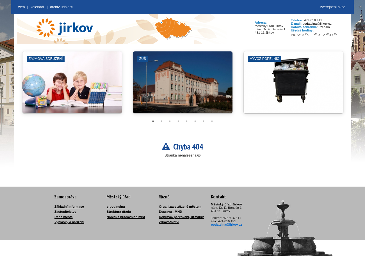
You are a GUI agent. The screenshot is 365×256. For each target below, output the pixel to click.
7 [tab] (203, 121)
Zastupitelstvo (65, 211)
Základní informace (69, 206)
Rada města (63, 217)
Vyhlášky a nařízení (69, 222)
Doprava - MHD (170, 211)
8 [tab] (212, 121)
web (21, 7)
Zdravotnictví (169, 222)
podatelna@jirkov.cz (317, 23)
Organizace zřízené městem (180, 206)
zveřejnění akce (332, 7)
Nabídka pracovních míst (126, 217)
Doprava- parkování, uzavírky (181, 217)
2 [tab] (161, 121)
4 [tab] (178, 121)
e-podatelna (116, 206)
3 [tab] (170, 121)
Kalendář (37, 7)
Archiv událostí (61, 7)
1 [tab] (153, 121)
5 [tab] (187, 121)
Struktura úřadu (119, 211)
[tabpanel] (72, 85)
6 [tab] (195, 121)
